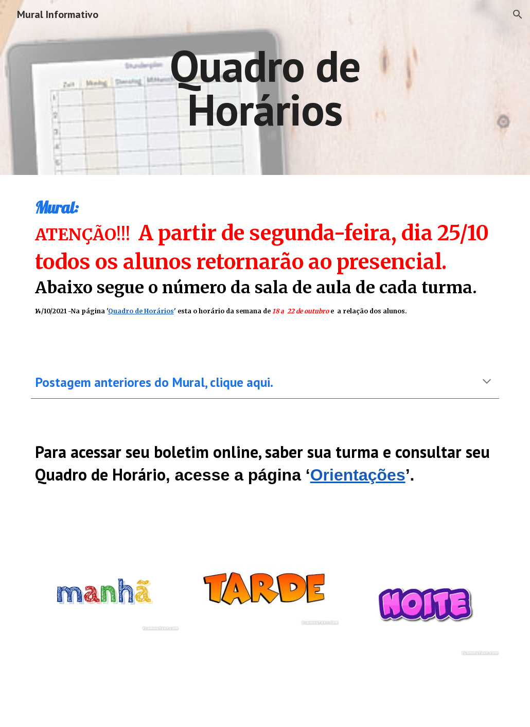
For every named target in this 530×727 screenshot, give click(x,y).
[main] (265, 88)
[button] (517, 14)
